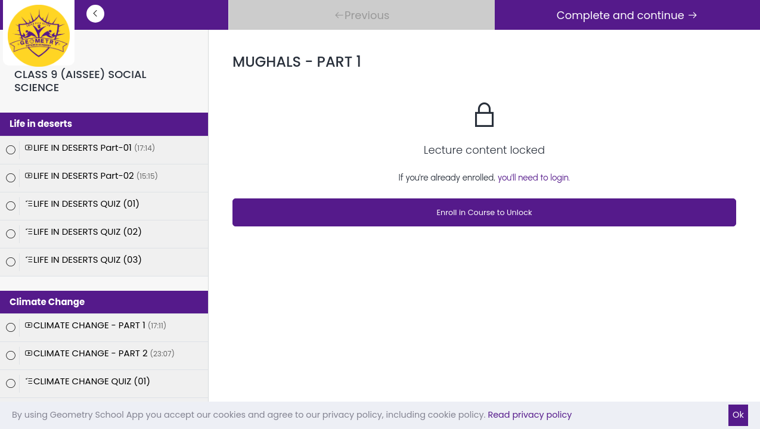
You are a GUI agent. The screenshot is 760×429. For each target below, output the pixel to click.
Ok (738, 415)
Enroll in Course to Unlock (484, 212)
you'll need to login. (534, 177)
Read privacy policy (530, 415)
